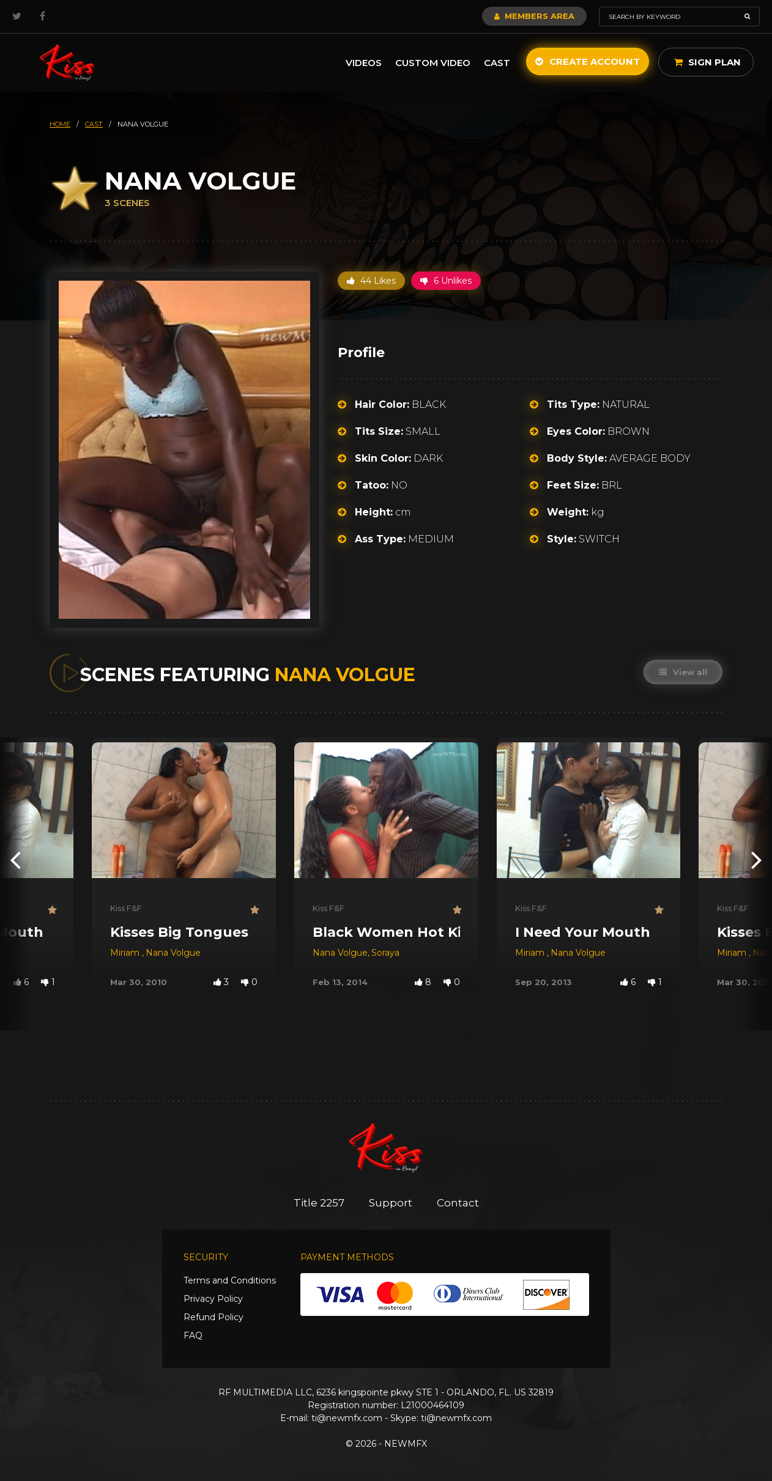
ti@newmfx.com (346, 1418)
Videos (364, 62)
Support (390, 1203)
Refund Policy (213, 1317)
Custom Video (432, 62)
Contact (458, 1203)
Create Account (587, 61)
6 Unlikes (446, 280)
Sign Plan (707, 62)
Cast (497, 62)
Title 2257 (319, 1203)
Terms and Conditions (230, 1280)
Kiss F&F (126, 908)
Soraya (385, 952)
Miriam (126, 952)
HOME (60, 124)
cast (94, 124)
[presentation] (15, 859)
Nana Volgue (173, 952)
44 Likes (371, 280)
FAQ (193, 1335)
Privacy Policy (213, 1298)
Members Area (534, 16)
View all (683, 672)
